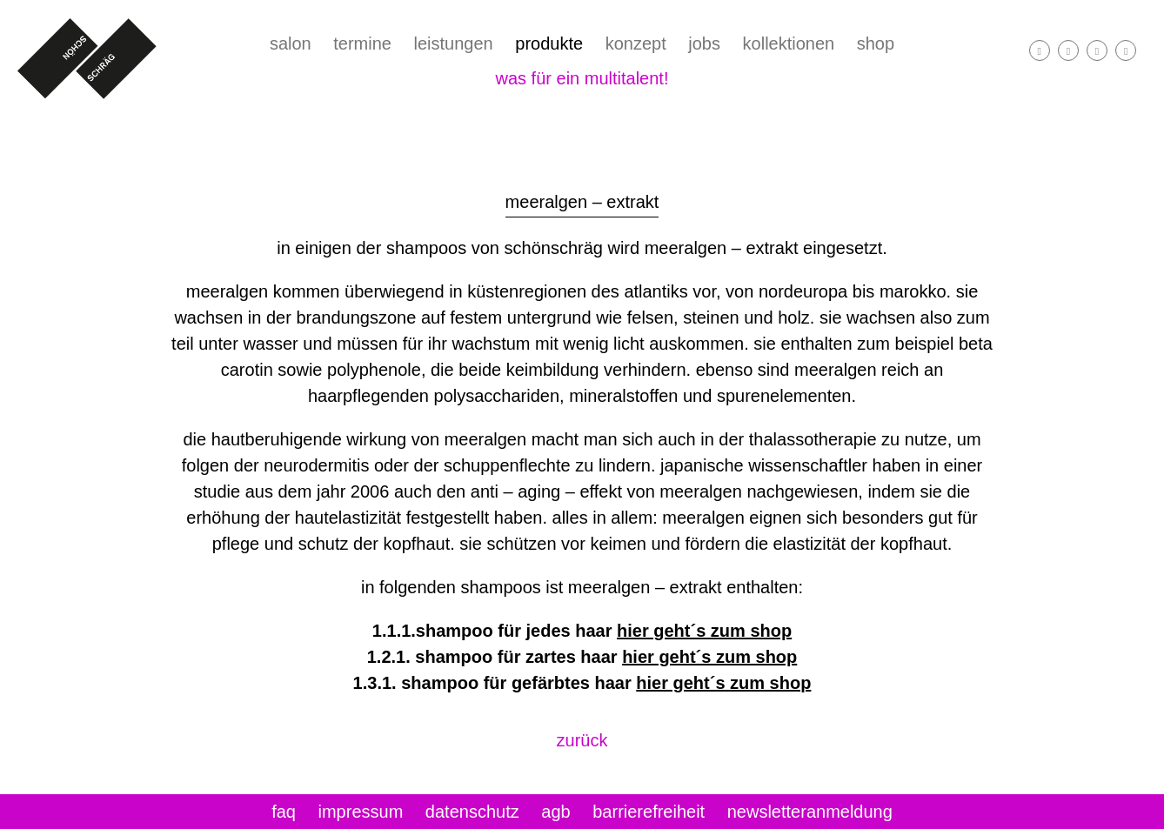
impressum (361, 811)
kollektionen (789, 43)
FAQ (283, 811)
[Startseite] (87, 58)
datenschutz (472, 811)
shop (875, 43)
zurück (582, 740)
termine (362, 43)
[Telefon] (1125, 50)
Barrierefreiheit (648, 811)
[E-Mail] (1097, 50)
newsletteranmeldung (810, 811)
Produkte (549, 43)
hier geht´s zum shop (704, 630)
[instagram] (1068, 50)
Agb (555, 811)
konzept (635, 43)
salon (290, 43)
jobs (704, 43)
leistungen (453, 43)
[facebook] (1039, 50)
